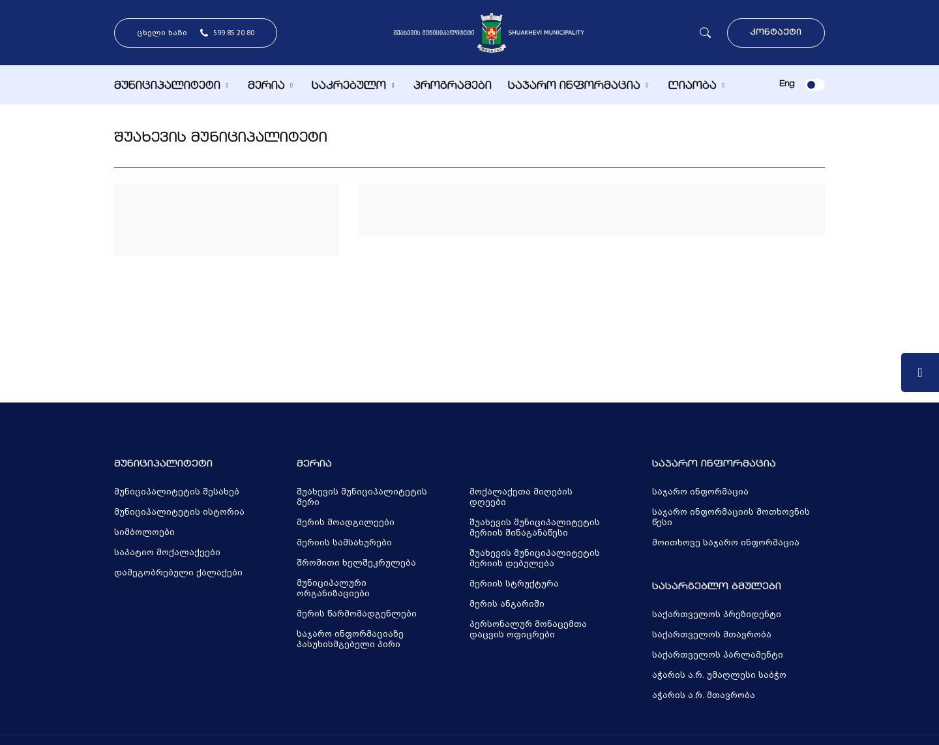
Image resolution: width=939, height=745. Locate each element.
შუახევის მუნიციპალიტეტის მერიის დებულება (535, 558)
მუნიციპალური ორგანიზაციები (333, 588)
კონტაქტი (775, 33)
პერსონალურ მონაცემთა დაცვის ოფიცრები (528, 629)
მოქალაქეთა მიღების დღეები (521, 497)
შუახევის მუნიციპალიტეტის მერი (362, 497)
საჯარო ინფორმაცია (574, 86)
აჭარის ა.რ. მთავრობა (703, 695)
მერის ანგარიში (507, 604)
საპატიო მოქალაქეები (167, 552)
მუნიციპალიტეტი (167, 86)
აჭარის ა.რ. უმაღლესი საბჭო (719, 675)
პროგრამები (452, 86)
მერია (266, 86)
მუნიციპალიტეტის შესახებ (176, 491)
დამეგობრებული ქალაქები (178, 572)
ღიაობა (692, 86)
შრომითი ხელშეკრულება (356, 563)
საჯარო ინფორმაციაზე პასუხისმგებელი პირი (350, 639)
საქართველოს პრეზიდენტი (716, 614)
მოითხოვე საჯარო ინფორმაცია (725, 542)
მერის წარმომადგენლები (357, 613)
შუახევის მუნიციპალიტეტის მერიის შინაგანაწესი (535, 528)
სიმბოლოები (144, 532)
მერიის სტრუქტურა (514, 583)
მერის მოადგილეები (346, 522)
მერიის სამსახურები (344, 542)
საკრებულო (349, 86)
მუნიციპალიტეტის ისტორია (179, 512)
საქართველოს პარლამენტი (717, 655)
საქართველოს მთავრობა (711, 634)
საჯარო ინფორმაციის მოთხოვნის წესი (731, 517)
